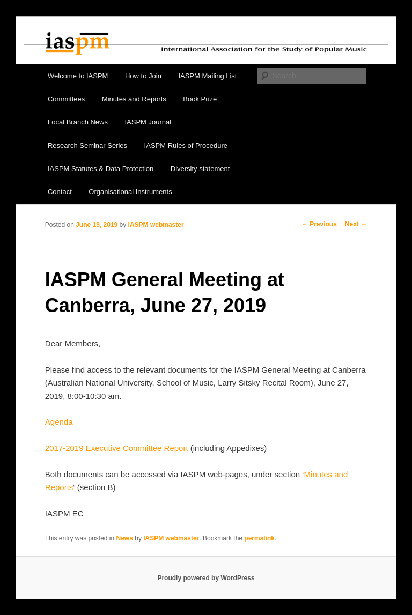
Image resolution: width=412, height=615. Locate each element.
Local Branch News (78, 122)
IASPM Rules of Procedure (185, 146)
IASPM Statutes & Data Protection (100, 169)
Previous (319, 224)
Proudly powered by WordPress (205, 578)
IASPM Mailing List (207, 76)
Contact (60, 192)
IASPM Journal (147, 122)
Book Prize (200, 99)
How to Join (143, 76)
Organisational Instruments (130, 192)
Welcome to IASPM (78, 76)
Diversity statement (200, 169)
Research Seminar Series (87, 146)
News (124, 538)
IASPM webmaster (156, 224)
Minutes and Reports (134, 99)
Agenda (59, 421)
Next (356, 224)
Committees (66, 99)
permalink (259, 538)
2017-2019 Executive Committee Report (116, 448)
